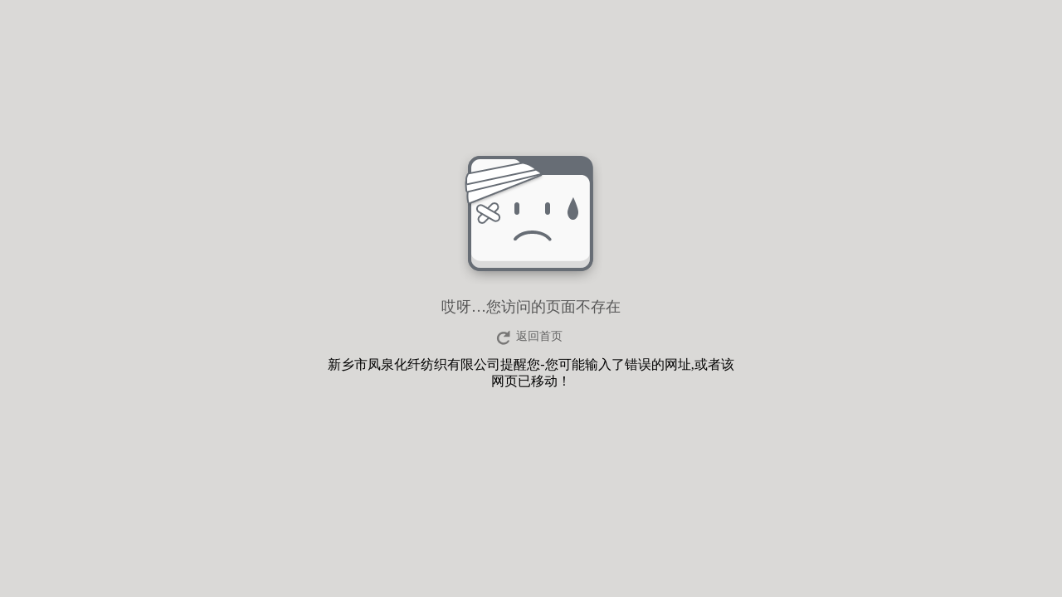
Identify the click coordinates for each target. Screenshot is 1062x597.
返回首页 (539, 336)
